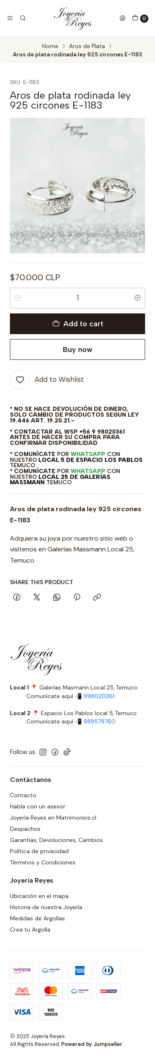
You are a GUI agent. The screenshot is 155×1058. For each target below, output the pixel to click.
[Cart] (140, 18)
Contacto (23, 795)
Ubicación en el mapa (39, 896)
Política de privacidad (39, 851)
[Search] (22, 18)
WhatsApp (88, 454)
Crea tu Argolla (30, 929)
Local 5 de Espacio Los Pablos (90, 459)
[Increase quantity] (138, 298)
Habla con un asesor (37, 806)
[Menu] (10, 18)
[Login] (122, 18)
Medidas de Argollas (37, 918)
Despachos (25, 828)
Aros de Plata (87, 46)
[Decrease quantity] (17, 298)
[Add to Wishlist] (47, 380)
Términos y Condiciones (42, 862)
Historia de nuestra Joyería (46, 907)
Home (50, 46)
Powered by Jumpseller (91, 1044)
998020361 (98, 696)
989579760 (99, 721)
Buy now (77, 349)
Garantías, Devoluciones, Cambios (56, 840)
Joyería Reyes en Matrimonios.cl (53, 817)
